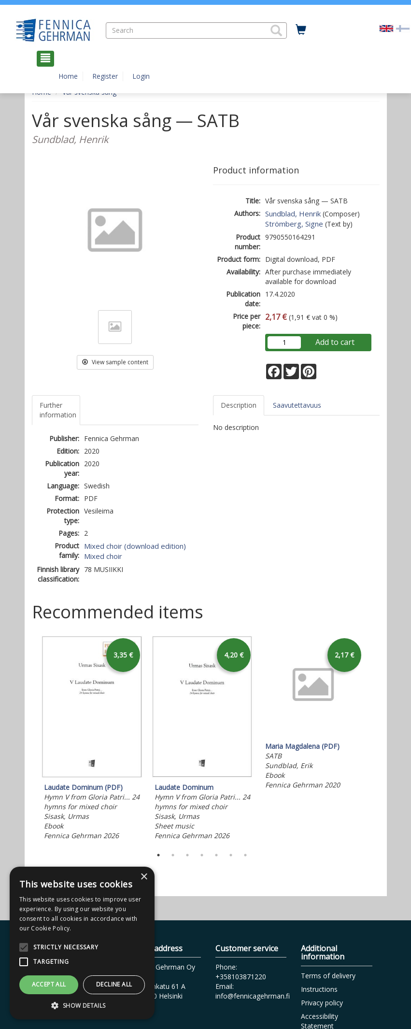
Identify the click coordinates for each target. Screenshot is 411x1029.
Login (141, 76)
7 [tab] (245, 855)
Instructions (319, 989)
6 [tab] (231, 855)
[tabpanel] (92, 739)
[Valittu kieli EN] (386, 27)
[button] (276, 30)
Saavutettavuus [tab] (297, 405)
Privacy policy (322, 1002)
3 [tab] (187, 855)
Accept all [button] (49, 984)
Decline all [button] (114, 984)
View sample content (115, 362)
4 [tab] (202, 855)
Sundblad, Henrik (293, 213)
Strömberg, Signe (294, 224)
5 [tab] (216, 855)
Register (105, 76)
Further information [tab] (58, 409)
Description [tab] (238, 405)
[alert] (82, 943)
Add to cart (334, 342)
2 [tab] (173, 855)
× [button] (143, 877)
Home (68, 76)
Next (375, 739)
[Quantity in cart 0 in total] (301, 30)
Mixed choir (103, 556)
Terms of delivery (328, 975)
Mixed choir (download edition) (135, 546)
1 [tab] (158, 855)
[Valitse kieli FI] (403, 27)
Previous (29, 739)
